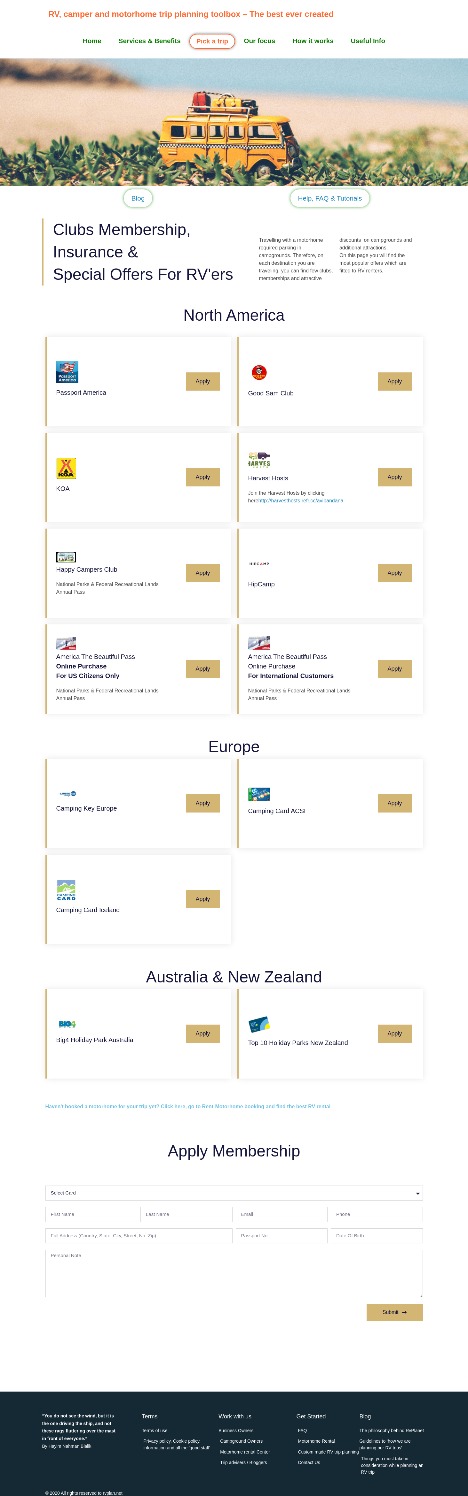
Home (92, 40)
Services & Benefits (150, 40)
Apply (202, 381)
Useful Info (368, 40)
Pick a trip (212, 41)
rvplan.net (112, 1493)
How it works (312, 40)
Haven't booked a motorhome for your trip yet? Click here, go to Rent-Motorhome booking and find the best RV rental (188, 1106)
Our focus (259, 40)
